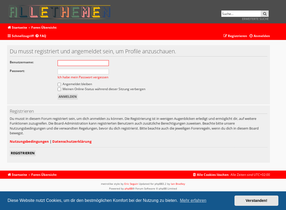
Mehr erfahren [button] (193, 200)
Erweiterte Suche (255, 19)
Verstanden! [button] (256, 200)
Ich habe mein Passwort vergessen (83, 77)
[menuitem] (40, 36)
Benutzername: (22, 62)
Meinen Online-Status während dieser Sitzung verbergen (101, 89)
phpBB (128, 188)
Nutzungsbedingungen (29, 141)
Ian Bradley (178, 184)
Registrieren (23, 153)
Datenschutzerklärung (71, 141)
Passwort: (17, 71)
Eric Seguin (131, 184)
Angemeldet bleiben (75, 84)
